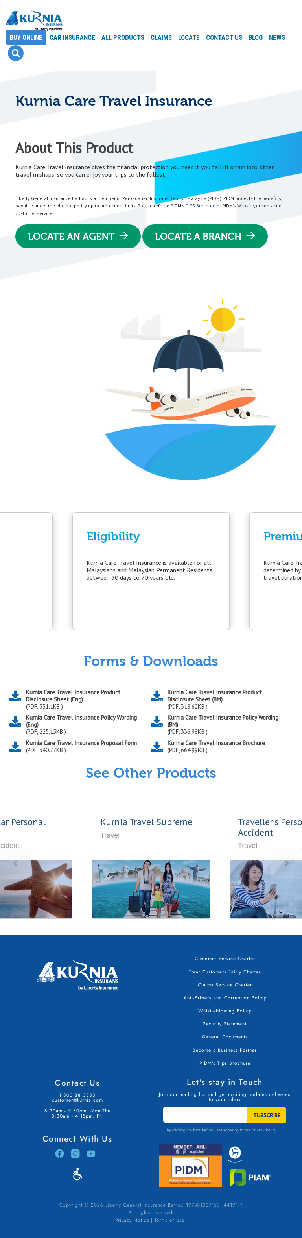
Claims (161, 37)
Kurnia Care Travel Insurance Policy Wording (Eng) (82, 724)
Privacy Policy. (264, 1130)
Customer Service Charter (225, 958)
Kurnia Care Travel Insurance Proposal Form (81, 747)
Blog (256, 37)
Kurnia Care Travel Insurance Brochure (216, 747)
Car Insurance (72, 37)
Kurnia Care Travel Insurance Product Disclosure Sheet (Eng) (82, 699)
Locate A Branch (198, 236)
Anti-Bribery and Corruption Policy (225, 997)
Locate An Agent (71, 236)
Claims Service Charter (225, 984)
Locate (189, 37)
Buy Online (26, 37)
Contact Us (224, 37)
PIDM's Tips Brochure (224, 1063)
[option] (151, 571)
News (277, 37)
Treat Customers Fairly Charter (225, 971)
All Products (122, 37)
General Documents (225, 1036)
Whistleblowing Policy (224, 1010)
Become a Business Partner (225, 1050)
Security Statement (225, 1023)
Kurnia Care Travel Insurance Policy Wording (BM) (224, 724)
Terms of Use (169, 1220)
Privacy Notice (132, 1220)
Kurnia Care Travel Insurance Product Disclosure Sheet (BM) (224, 699)
